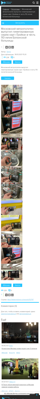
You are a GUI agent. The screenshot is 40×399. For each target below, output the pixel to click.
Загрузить (20, 23)
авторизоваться (25, 314)
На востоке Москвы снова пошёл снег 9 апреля (19, 349)
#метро (17, 62)
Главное (6, 9)
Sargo (9, 52)
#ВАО (18, 353)
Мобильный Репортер (6, 3)
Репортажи (15, 9)
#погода (12, 353)
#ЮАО (11, 391)
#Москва (6, 62)
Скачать (8, 78)
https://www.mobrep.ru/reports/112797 (20, 300)
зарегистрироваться (8, 314)
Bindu (11, 346)
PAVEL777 (12, 382)
